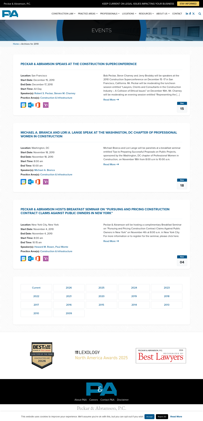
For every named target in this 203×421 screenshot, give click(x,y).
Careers (93, 400)
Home (16, 44)
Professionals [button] (108, 13)
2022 (36, 296)
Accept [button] (149, 416)
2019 (134, 296)
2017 (36, 305)
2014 (134, 305)
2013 (166, 305)
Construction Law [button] (62, 13)
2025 (101, 287)
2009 (69, 313)
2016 (69, 305)
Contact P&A (107, 400)
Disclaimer (123, 400)
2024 (134, 287)
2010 (36, 313)
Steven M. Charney (64, 93)
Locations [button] (128, 13)
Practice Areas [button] (86, 13)
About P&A (81, 400)
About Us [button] (161, 13)
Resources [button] (145, 13)
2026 (69, 287)
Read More (111, 99)
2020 (101, 296)
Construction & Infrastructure (56, 98)
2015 (101, 305)
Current (36, 287)
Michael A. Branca (44, 170)
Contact (177, 13)
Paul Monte (61, 247)
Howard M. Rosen (44, 247)
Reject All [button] (162, 416)
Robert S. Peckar (43, 93)
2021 (69, 296)
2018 (166, 296)
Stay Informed (188, 3)
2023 (167, 287)
